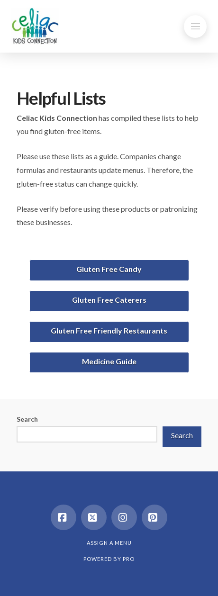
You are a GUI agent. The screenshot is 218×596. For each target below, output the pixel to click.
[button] (195, 26)
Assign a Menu (109, 543)
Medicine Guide (109, 361)
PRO (129, 559)
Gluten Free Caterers (109, 299)
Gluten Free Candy (109, 268)
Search (27, 419)
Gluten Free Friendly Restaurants (109, 330)
